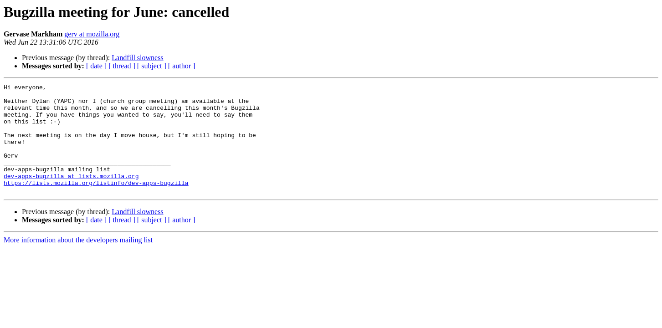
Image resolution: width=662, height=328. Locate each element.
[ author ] (181, 66)
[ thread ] (121, 66)
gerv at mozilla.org (91, 34)
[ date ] (96, 66)
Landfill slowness (137, 58)
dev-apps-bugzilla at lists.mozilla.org (71, 195)
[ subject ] (151, 66)
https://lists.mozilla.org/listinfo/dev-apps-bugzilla (96, 203)
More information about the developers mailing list (78, 262)
